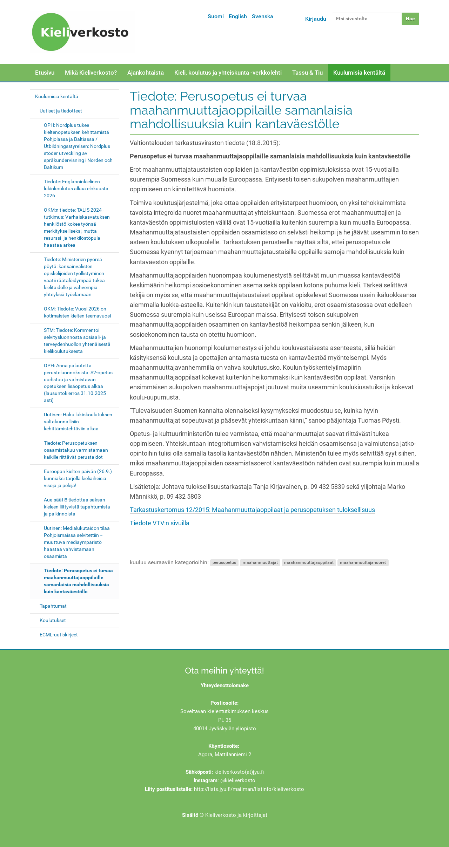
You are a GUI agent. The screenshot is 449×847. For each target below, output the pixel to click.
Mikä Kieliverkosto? (91, 72)
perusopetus (224, 562)
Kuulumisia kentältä (359, 72)
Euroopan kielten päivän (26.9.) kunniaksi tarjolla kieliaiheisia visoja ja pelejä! (78, 478)
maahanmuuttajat (260, 562)
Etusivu (44, 72)
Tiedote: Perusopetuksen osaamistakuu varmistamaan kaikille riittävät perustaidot (76, 450)
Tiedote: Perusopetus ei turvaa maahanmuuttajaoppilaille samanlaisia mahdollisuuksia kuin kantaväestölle (78, 581)
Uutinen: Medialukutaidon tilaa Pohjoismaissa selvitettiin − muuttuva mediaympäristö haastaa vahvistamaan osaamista (77, 542)
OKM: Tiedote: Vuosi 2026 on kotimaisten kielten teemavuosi (77, 312)
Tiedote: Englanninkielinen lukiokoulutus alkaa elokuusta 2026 (76, 188)
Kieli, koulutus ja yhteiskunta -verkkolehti (228, 72)
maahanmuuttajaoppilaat (309, 562)
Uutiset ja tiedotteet (61, 111)
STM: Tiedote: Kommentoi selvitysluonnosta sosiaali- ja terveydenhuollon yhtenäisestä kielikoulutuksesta (77, 340)
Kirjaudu (315, 18)
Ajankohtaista (145, 72)
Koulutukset (53, 620)
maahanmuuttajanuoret (363, 562)
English (238, 16)
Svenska (262, 16)
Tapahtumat (53, 606)
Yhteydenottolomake (225, 685)
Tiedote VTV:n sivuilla (159, 523)
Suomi (216, 16)
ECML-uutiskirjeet (59, 634)
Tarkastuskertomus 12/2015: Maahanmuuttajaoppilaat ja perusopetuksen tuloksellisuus (252, 509)
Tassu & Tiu (307, 72)
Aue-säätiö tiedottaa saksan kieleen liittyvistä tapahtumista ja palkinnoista (77, 507)
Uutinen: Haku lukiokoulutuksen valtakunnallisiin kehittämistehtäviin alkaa (78, 421)
